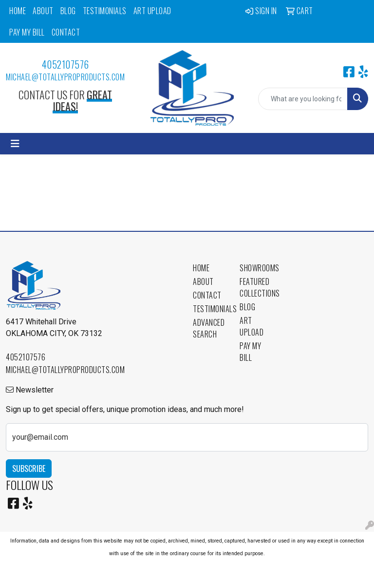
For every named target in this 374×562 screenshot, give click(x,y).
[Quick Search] (303, 99)
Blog (68, 11)
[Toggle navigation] (15, 143)
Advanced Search (208, 328)
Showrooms (257, 268)
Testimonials (105, 11)
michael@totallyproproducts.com (65, 77)
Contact (66, 32)
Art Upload (152, 11)
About (43, 11)
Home (17, 11)
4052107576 (65, 64)
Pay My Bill (27, 32)
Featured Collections (257, 287)
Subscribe (28, 468)
